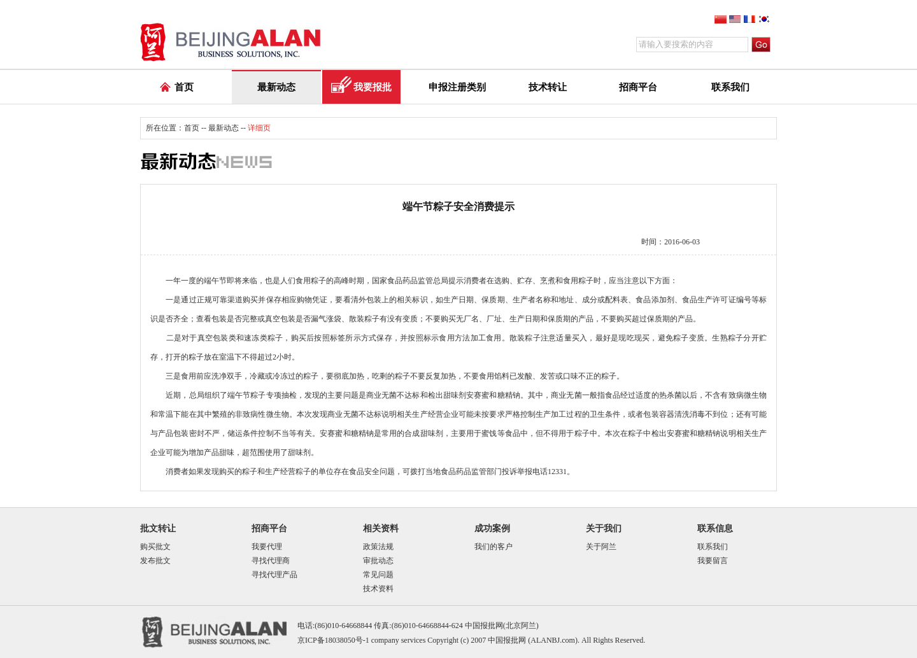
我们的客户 (493, 546)
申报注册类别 (457, 87)
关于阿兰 (601, 546)
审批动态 (378, 560)
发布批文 (155, 560)
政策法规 (378, 546)
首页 (184, 87)
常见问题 (378, 574)
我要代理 (267, 546)
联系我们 (730, 87)
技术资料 (378, 588)
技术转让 (548, 87)
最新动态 (276, 87)
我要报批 (372, 87)
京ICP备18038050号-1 (333, 640)
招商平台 (638, 87)
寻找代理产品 (274, 574)
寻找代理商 (271, 560)
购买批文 (155, 546)
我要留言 (712, 560)
